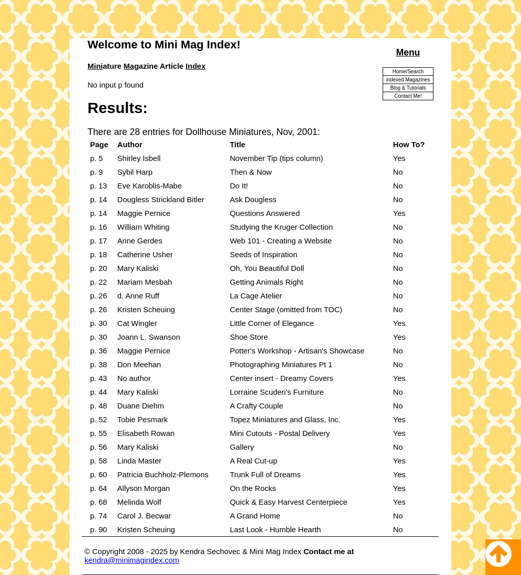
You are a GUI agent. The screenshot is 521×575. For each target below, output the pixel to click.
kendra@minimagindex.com (131, 560)
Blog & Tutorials (408, 88)
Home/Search (407, 71)
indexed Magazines (408, 80)
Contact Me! (408, 96)
